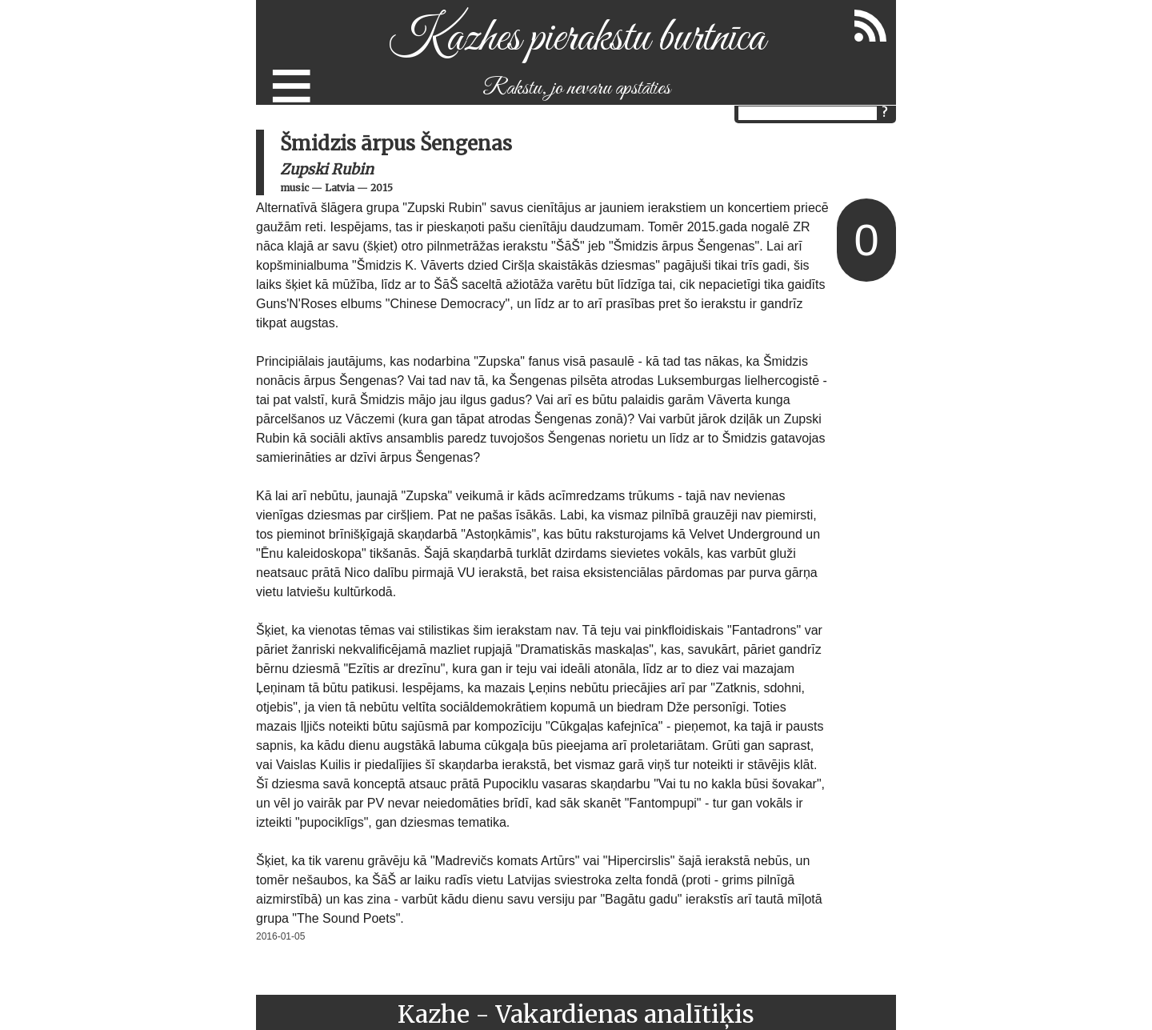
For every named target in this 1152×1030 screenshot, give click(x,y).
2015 (381, 188)
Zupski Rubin (327, 169)
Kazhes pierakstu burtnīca (576, 39)
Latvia (339, 188)
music (294, 188)
